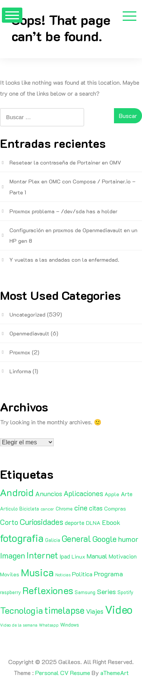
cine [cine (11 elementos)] (80, 507)
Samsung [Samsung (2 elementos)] (85, 592)
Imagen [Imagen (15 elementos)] (12, 555)
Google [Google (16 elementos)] (104, 539)
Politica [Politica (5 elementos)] (82, 574)
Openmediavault (29, 333)
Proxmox (19, 352)
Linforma (20, 371)
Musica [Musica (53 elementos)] (37, 572)
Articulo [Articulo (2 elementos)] (9, 509)
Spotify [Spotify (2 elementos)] (125, 592)
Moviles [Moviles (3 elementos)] (9, 574)
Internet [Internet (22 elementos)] (42, 555)
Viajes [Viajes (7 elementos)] (94, 611)
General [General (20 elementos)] (76, 538)
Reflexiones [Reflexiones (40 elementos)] (47, 590)
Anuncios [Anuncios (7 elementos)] (48, 493)
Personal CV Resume (62, 673)
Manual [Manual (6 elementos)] (97, 556)
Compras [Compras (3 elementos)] (115, 508)
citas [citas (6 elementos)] (96, 508)
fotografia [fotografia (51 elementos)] (22, 538)
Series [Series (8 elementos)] (106, 591)
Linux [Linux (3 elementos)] (78, 556)
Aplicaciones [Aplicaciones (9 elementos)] (83, 493)
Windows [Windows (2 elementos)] (69, 625)
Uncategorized (27, 314)
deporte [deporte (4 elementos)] (74, 522)
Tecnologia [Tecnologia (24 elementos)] (21, 610)
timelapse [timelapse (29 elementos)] (64, 610)
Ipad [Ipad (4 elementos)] (64, 556)
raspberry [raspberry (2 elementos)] (10, 592)
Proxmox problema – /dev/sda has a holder (63, 211)
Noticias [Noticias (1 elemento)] (62, 574)
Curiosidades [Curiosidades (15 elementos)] (41, 522)
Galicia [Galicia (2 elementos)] (52, 540)
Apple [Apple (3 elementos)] (112, 494)
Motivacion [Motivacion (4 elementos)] (123, 556)
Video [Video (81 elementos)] (119, 609)
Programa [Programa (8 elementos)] (108, 573)
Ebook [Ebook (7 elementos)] (111, 522)
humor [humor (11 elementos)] (128, 539)
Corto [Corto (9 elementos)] (9, 522)
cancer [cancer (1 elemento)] (47, 509)
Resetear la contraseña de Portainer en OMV (65, 162)
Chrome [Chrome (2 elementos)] (64, 509)
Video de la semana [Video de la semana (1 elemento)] (18, 625)
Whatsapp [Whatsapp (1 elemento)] (49, 625)
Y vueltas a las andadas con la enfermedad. (64, 259)
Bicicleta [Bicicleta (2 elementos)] (29, 509)
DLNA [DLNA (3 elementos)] (93, 522)
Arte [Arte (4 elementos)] (127, 494)
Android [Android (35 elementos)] (17, 492)
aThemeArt (114, 673)
